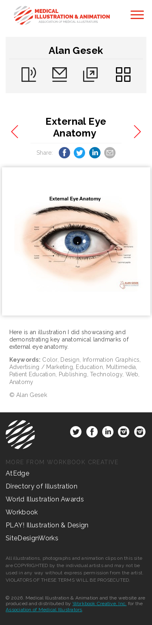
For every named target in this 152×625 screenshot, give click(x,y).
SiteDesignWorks (32, 538)
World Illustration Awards (45, 499)
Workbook (22, 512)
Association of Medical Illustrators (44, 609)
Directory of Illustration (41, 486)
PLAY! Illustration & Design (47, 525)
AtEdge (17, 473)
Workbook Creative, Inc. (100, 603)
